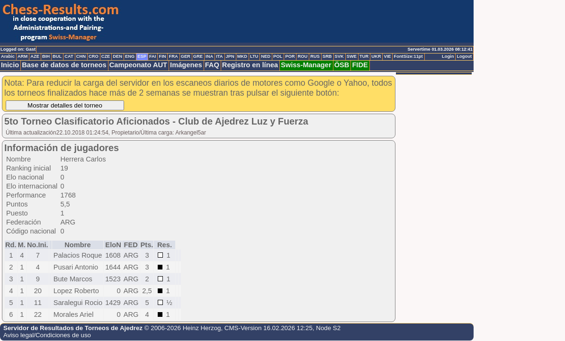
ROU (302, 56)
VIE (387, 56)
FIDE (360, 65)
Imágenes (186, 65)
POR (290, 56)
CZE (105, 56)
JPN (230, 56)
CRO (94, 56)
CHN (81, 56)
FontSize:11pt (408, 56)
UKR (376, 56)
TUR (363, 56)
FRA (173, 56)
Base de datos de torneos (64, 65)
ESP (141, 56)
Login (448, 56)
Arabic (8, 56)
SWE (352, 56)
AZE (34, 56)
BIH (46, 56)
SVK (339, 56)
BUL (57, 56)
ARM (22, 56)
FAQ (212, 65)
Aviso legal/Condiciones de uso (47, 335)
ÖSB (342, 65)
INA (209, 56)
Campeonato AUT (138, 65)
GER (185, 56)
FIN (162, 56)
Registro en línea (250, 65)
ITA (219, 56)
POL (277, 56)
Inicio (10, 65)
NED (265, 56)
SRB (327, 56)
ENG (130, 56)
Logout (464, 56)
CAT (68, 56)
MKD (242, 56)
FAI (152, 56)
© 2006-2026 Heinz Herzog (182, 328)
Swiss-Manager (306, 65)
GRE (198, 56)
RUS (315, 56)
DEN (117, 56)
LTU (254, 56)
